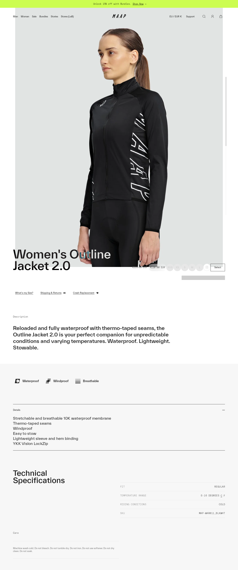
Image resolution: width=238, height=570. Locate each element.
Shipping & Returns (53, 333)
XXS (170, 307)
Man (15, 16)
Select (217, 307)
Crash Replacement (86, 333)
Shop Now (138, 4)
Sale (34, 16)
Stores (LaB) (67, 16)
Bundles (43, 16)
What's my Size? (24, 333)
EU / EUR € (176, 16)
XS (177, 307)
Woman (25, 16)
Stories (54, 16)
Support (190, 16)
